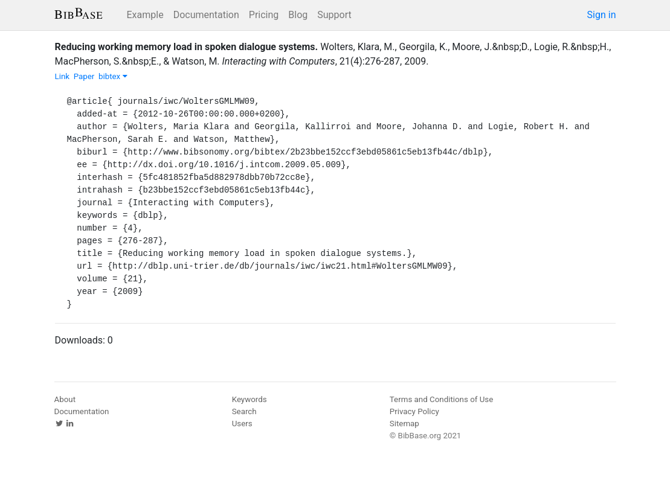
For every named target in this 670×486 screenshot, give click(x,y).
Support (334, 15)
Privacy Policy (414, 411)
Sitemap (404, 423)
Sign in (601, 15)
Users (242, 423)
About (65, 399)
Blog (298, 15)
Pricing (264, 15)
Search (244, 411)
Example (145, 15)
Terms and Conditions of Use (441, 399)
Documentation (206, 15)
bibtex (112, 76)
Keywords (249, 399)
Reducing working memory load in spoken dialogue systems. (186, 47)
